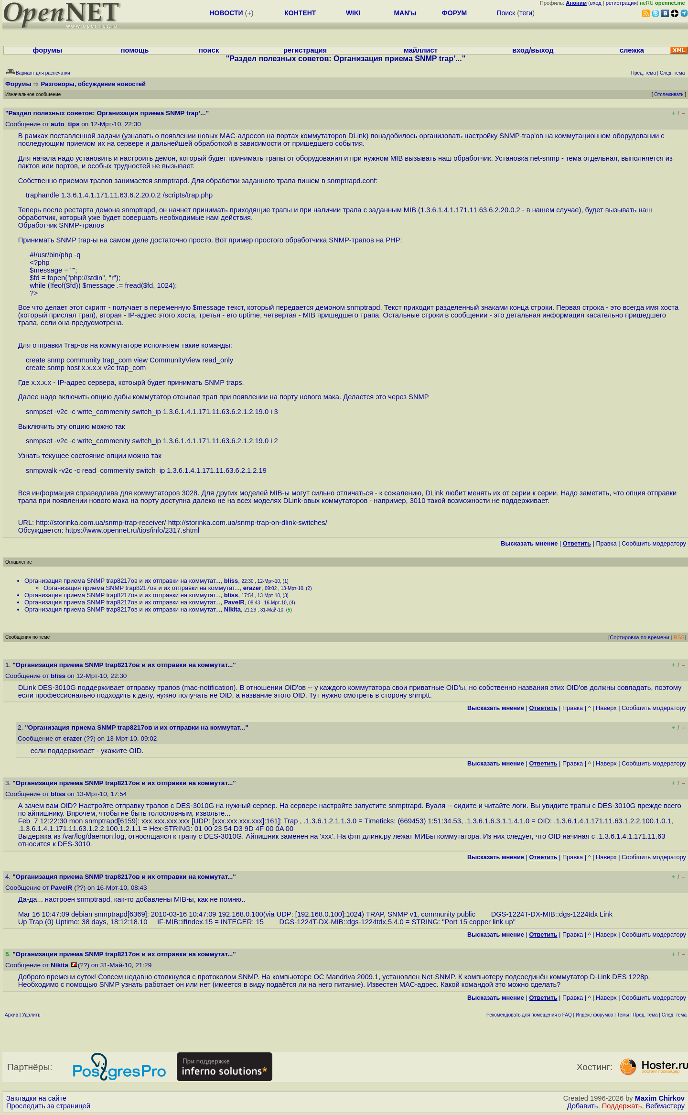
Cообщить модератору (654, 543)
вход (596, 3)
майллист (421, 50)
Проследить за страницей (48, 1106)
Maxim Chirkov (660, 1098)
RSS (679, 637)
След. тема (674, 1014)
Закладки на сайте (36, 1098)
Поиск (505, 13)
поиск (209, 50)
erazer (252, 587)
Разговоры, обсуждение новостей (93, 83)
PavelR (234, 602)
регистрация (621, 3)
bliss (231, 580)
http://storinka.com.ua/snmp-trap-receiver (100, 522)
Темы (623, 1014)
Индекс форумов (594, 1014)
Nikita (232, 609)
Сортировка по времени (639, 637)
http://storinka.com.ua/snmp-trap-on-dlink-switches (246, 522)
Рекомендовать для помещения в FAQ (529, 1014)
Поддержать (622, 1106)
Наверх (606, 707)
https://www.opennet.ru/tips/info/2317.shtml (132, 530)
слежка (632, 50)
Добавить (582, 1106)
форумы (48, 50)
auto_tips (65, 124)
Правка (606, 543)
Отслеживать (668, 94)
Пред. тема (645, 1014)
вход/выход (532, 50)
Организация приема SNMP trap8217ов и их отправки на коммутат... (122, 580)
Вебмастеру (665, 1106)
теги (525, 13)
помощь (135, 50)
